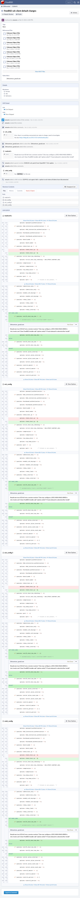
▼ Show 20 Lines (52, 220)
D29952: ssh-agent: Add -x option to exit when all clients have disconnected (45, 179)
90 (5, 174)
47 (5, 135)
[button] (78, 2)
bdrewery (8, 96)
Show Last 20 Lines (51, 379)
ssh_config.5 (8, 202)
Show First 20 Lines (28, 220)
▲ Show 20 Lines (29, 284)
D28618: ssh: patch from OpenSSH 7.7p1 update (39, 163)
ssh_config (7, 200)
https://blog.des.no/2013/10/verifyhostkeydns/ (33, 138)
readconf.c (7, 197)
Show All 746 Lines (39, 379)
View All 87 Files (40, 72)
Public (20, 14)
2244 (6, 154)
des (7, 94)
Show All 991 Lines (40, 220)
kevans (8, 91)
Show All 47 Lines (40, 284)
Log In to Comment (11, 893)
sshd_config (7, 205)
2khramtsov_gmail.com (14, 79)
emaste (15, 20)
